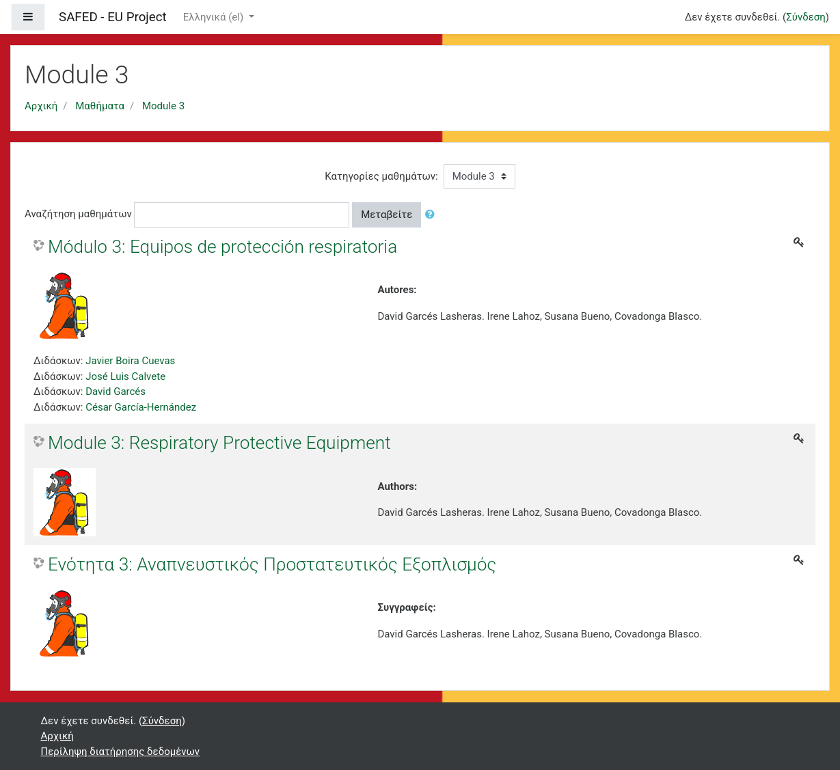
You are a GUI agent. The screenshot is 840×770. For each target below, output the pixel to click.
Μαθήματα (99, 106)
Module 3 (163, 106)
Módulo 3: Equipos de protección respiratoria (222, 246)
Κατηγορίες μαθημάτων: (381, 176)
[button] (433, 214)
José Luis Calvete (125, 376)
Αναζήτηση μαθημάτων (78, 214)
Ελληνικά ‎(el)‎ (214, 17)
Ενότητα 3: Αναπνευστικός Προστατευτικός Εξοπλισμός (272, 564)
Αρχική (41, 106)
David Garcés (115, 391)
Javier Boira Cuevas (130, 361)
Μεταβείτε (386, 214)
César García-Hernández (140, 407)
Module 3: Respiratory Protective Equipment (219, 442)
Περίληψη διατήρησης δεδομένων (120, 751)
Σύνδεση (806, 17)
